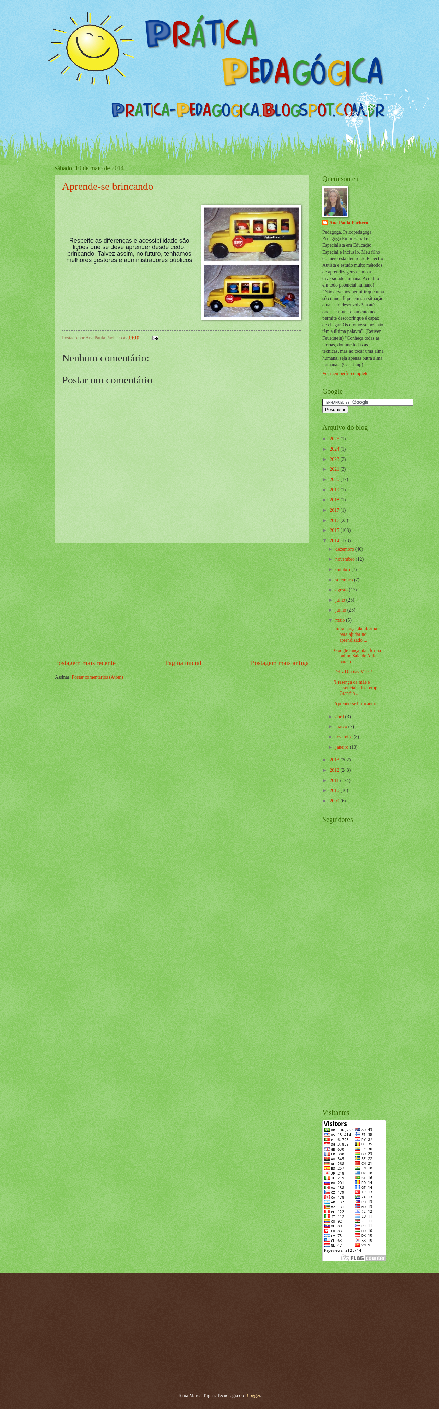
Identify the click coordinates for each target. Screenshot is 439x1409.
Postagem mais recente (85, 662)
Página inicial (183, 662)
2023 (335, 459)
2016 (335, 520)
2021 (335, 469)
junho (341, 610)
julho (340, 600)
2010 (335, 790)
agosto (342, 589)
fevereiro (344, 737)
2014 (335, 540)
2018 (335, 499)
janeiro (342, 747)
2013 (335, 759)
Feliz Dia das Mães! (353, 671)
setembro (344, 579)
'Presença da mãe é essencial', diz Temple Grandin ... (357, 687)
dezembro (345, 549)
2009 (335, 800)
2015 (335, 530)
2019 (335, 489)
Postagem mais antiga (280, 662)
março (341, 726)
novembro (345, 559)
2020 (335, 479)
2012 (335, 770)
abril (340, 716)
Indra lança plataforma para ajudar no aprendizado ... (355, 634)
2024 (335, 449)
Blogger (252, 1395)
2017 (335, 510)
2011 (335, 780)
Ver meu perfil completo (345, 373)
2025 (335, 438)
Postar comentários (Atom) (97, 677)
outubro (343, 569)
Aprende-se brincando (107, 186)
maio (340, 620)
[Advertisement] (181, 600)
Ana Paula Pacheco (348, 222)
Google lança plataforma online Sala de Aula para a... (357, 656)
